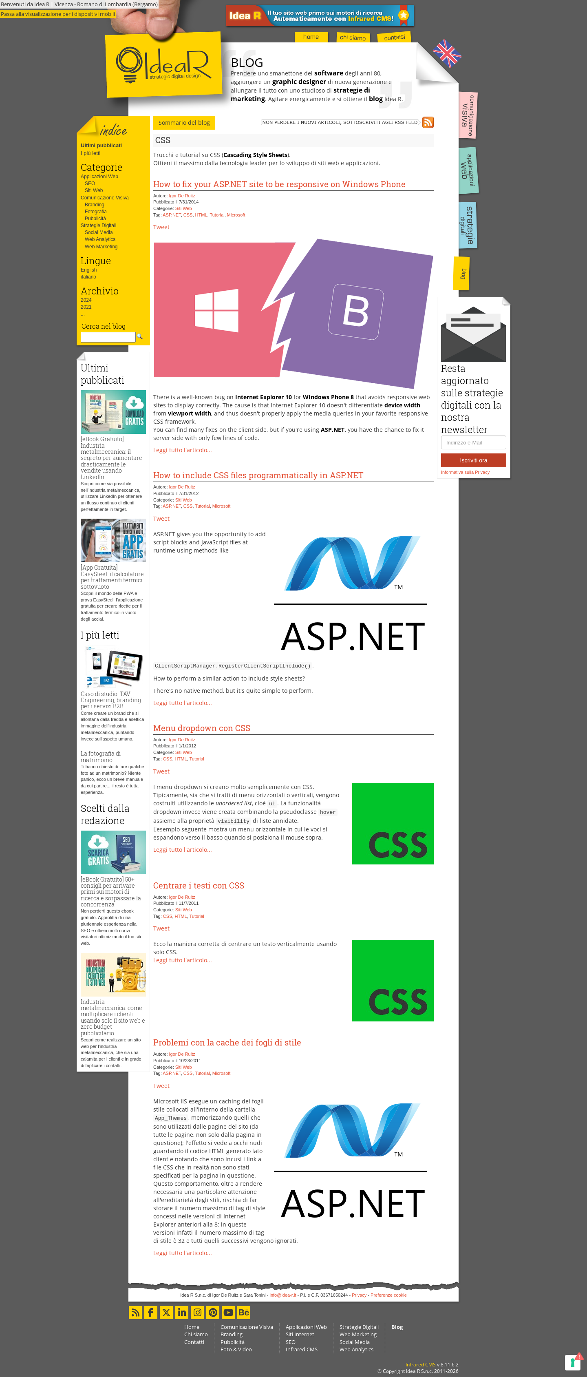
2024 (86, 300)
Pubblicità (95, 218)
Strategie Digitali (98, 225)
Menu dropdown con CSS (201, 728)
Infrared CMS (302, 1349)
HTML (201, 214)
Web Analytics (100, 239)
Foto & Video (236, 1349)
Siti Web (94, 190)
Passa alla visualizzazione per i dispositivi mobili (58, 14)
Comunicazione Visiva (105, 198)
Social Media (99, 232)
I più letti (90, 153)
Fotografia (96, 211)
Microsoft (236, 214)
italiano (88, 277)
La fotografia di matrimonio (101, 756)
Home (191, 1327)
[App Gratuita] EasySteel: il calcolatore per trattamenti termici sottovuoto (112, 577)
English (89, 270)
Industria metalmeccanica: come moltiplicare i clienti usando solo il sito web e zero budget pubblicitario (113, 1017)
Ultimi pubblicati (101, 145)
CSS (188, 214)
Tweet (161, 227)
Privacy (359, 1295)
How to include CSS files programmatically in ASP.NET (258, 475)
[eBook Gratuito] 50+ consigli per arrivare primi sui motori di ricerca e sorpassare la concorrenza (111, 891)
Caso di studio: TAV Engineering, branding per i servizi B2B (111, 700)
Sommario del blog (184, 122)
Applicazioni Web (99, 176)
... (83, 314)
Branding (94, 205)
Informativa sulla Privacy (465, 472)
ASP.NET (172, 214)
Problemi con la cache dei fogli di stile (227, 1042)
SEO (90, 183)
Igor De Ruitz (182, 195)
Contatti (194, 1342)
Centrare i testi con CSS (198, 885)
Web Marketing (101, 247)
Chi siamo (196, 1334)
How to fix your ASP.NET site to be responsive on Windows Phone (279, 184)
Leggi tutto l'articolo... (182, 450)
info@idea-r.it (283, 1295)
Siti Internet (300, 1334)
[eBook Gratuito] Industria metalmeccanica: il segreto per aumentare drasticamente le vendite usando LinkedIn (111, 457)
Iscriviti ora (474, 460)
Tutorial (217, 214)
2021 (86, 307)
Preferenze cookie (389, 1295)
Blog (397, 1327)
